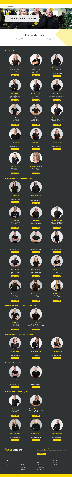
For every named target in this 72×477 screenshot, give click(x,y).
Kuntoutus (51, 6)
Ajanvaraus (23, 469)
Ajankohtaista (23, 466)
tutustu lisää (15, 75)
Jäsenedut (39, 466)
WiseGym (19, 475)
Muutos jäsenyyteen (40, 469)
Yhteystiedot (55, 462)
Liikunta (45, 6)
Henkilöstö (22, 464)
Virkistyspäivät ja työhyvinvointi (62, 6)
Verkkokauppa (23, 470)
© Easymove (6, 475)
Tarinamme (23, 462)
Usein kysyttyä (23, 467)
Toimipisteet (55, 464)
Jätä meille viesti (56, 466)
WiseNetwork (27, 475)
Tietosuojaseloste (64, 475)
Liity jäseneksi (39, 462)
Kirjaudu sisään (39, 464)
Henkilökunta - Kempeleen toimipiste (18, 51)
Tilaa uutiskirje (41, 453)
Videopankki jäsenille (40, 467)
